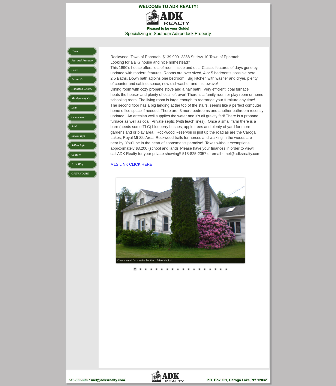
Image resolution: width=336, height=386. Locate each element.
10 (183, 269)
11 (188, 269)
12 (194, 269)
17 (220, 269)
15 (210, 269)
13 (199, 269)
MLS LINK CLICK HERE (131, 164)
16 (215, 269)
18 (226, 269)
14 (204, 269)
